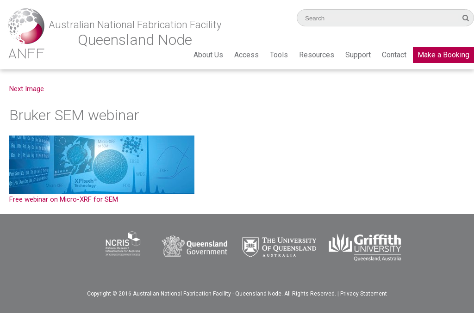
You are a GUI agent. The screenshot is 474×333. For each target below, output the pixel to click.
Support (358, 54)
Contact (394, 54)
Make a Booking (443, 54)
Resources (316, 54)
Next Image (26, 89)
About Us (208, 54)
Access (246, 54)
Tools (279, 54)
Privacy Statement (363, 293)
